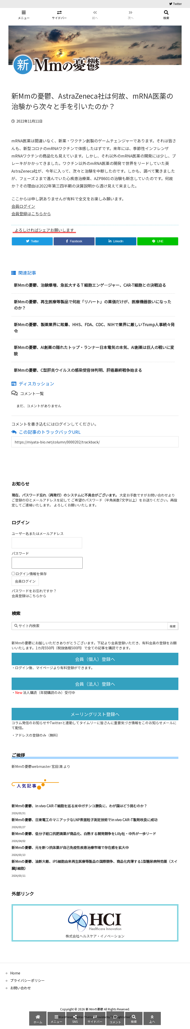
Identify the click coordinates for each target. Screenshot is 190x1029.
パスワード (20, 553)
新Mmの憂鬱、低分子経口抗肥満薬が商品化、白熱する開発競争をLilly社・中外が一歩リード (84, 833)
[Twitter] (32, 241)
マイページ (44, 667)
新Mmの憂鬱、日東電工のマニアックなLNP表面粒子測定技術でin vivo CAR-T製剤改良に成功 (84, 819)
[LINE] (157, 241)
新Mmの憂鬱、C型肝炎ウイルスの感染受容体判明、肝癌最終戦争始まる (78, 370)
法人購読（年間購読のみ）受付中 (49, 692)
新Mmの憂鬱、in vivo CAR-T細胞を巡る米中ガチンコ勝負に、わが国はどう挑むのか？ (79, 805)
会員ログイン (23, 206)
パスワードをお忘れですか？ (34, 590)
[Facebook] (74, 241)
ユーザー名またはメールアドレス (38, 533)
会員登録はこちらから (31, 214)
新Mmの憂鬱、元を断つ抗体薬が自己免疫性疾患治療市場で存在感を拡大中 (70, 847)
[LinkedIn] (115, 241)
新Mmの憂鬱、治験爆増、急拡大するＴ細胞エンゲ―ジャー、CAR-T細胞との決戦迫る (90, 285)
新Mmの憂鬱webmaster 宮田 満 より (41, 766)
